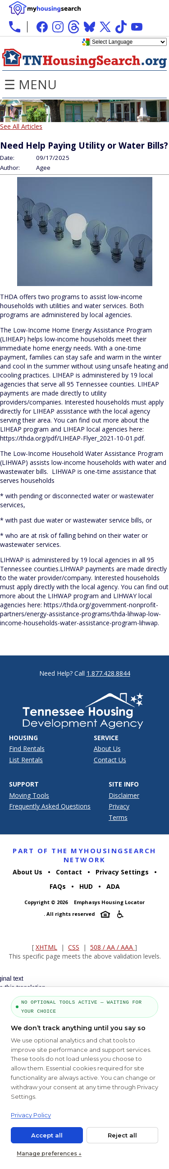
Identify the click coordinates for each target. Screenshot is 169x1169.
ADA (113, 886)
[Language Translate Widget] (128, 42)
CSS (73, 947)
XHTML (46, 947)
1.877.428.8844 (108, 673)
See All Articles (21, 126)
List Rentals (26, 759)
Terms (118, 817)
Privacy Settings (122, 872)
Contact (69, 872)
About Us (107, 748)
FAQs (58, 886)
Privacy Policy (31, 1115)
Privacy (119, 806)
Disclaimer (124, 795)
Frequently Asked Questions (50, 806)
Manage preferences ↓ (49, 1153)
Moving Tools (29, 795)
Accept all (47, 1135)
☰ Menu (30, 84)
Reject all (122, 1135)
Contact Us (110, 759)
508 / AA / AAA (112, 947)
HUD (86, 886)
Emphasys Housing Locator (109, 902)
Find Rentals (27, 748)
